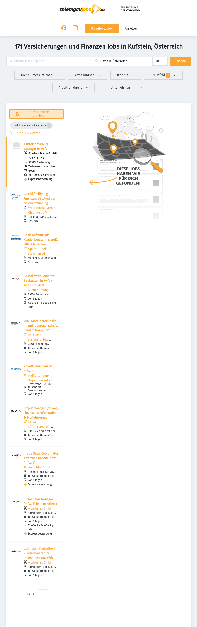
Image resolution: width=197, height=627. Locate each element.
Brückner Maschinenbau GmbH (38, 339)
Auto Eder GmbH (39, 467)
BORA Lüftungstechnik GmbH (39, 426)
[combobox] (49, 61)
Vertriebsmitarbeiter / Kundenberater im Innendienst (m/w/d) (39, 553)
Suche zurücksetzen (24, 133)
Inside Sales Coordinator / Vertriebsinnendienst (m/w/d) (41, 458)
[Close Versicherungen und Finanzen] (49, 125)
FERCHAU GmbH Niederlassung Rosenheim (39, 290)
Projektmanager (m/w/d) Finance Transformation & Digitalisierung (41, 412)
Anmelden (131, 28)
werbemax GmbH (40, 508)
